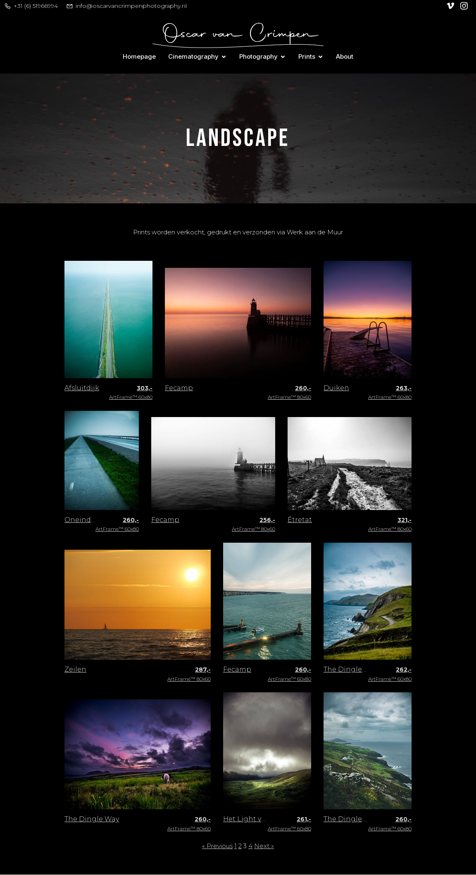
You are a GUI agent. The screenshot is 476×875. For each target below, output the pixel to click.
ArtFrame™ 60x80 (130, 393)
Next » (264, 846)
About (344, 57)
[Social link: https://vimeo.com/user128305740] (451, 6)
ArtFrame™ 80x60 (289, 393)
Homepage (139, 57)
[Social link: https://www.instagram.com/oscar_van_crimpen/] (465, 6)
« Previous (217, 846)
